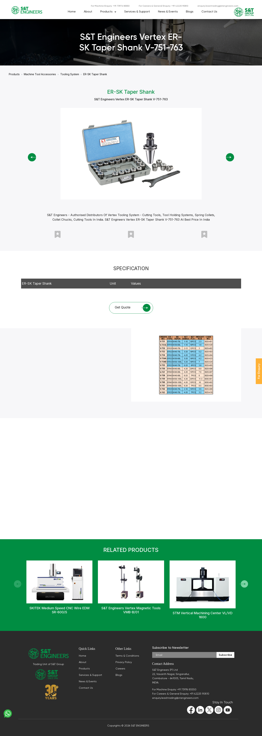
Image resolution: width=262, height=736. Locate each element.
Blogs (189, 11)
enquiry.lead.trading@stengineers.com (217, 6)
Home (72, 11)
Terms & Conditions (127, 655)
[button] (243, 584)
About (88, 11)
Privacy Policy (124, 662)
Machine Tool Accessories (40, 74)
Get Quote (133, 308)
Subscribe (225, 655)
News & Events (168, 11)
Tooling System (69, 74)
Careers (120, 668)
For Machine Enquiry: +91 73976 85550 (110, 6)
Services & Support (137, 11)
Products (106, 11)
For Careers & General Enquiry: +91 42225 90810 (163, 6)
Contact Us (209, 11)
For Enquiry (259, 371)
